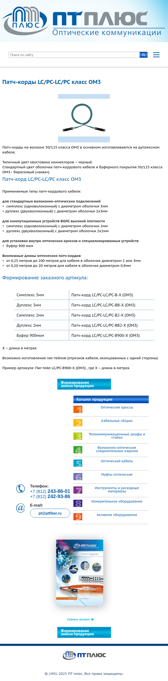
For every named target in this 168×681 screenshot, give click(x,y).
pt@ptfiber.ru (50, 513)
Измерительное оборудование (117, 501)
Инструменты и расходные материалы (117, 489)
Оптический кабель (117, 461)
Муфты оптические (116, 474)
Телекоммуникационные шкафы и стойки (117, 436)
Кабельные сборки (117, 420)
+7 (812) (50, 491)
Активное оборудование (117, 514)
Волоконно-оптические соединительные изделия (117, 449)
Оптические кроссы (117, 407)
